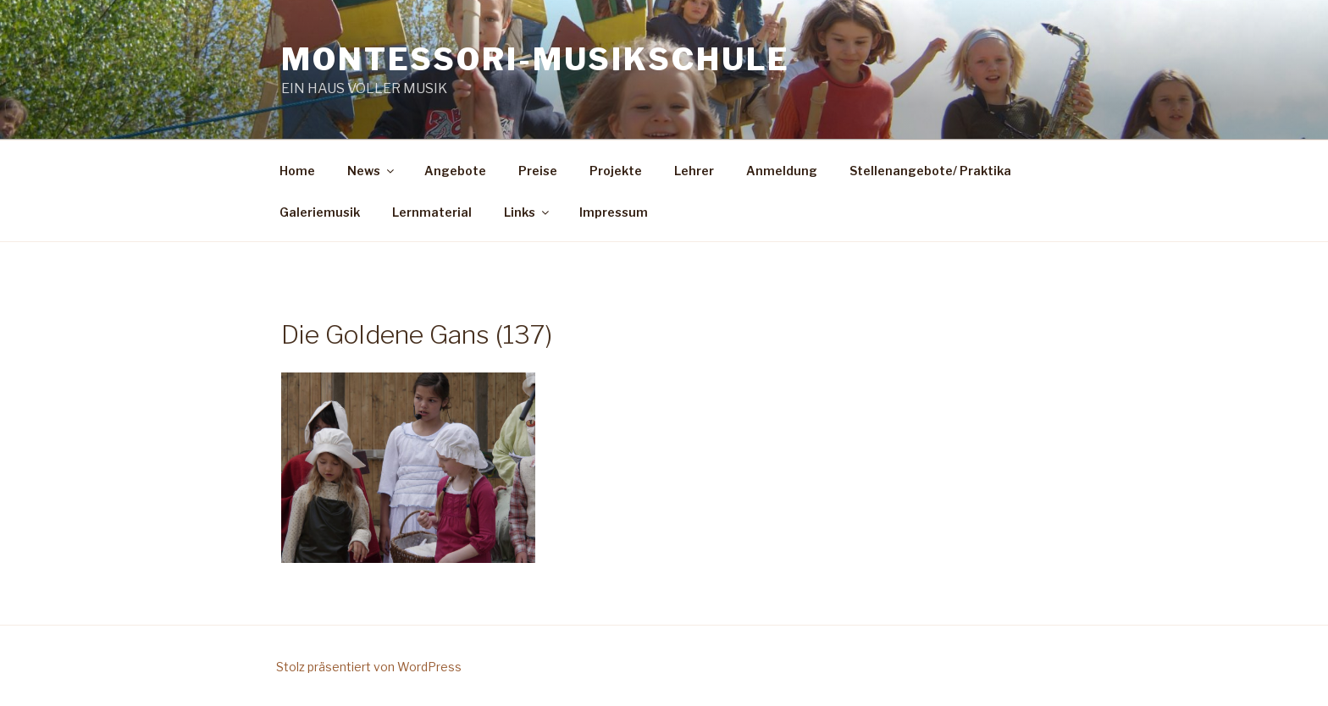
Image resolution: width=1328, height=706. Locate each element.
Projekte (615, 170)
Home (297, 170)
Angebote (455, 170)
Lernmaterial (432, 212)
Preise (537, 170)
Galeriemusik (319, 212)
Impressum (613, 212)
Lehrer (694, 170)
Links (527, 212)
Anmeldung (781, 170)
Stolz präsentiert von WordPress (369, 666)
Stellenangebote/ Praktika (930, 170)
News (371, 170)
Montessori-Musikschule (535, 59)
